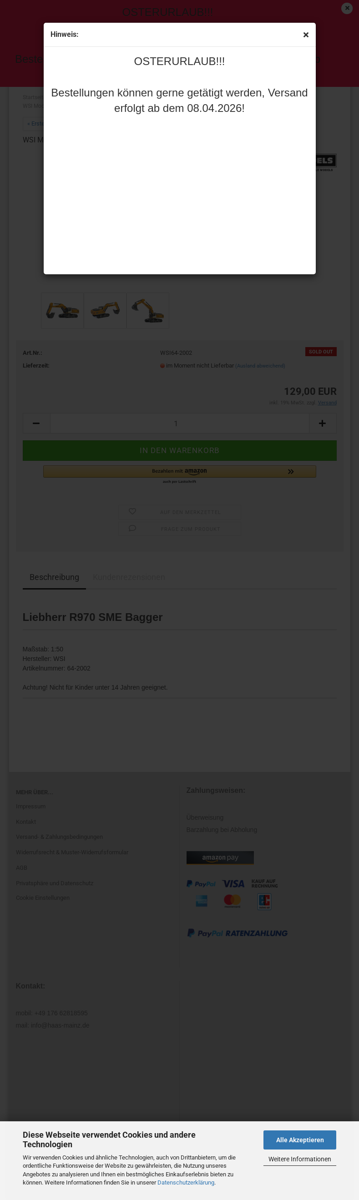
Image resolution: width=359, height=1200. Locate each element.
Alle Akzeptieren (300, 1140)
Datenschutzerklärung (185, 1182)
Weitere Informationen (299, 1159)
